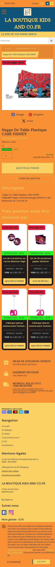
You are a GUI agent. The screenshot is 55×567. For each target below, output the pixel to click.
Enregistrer (36, 114)
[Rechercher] (51, 40)
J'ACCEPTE (41, 561)
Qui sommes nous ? (11, 437)
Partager (18, 114)
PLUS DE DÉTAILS (41, 281)
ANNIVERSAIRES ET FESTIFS (25, 48)
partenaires (7, 445)
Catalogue (7, 430)
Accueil (8, 48)
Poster (27, 121)
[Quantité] (7, 156)
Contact (35, 3)
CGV (4, 441)
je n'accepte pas (14, 561)
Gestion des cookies (10, 471)
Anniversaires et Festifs (14, 138)
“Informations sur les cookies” (20, 550)
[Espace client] (42, 3)
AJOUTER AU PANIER (27, 168)
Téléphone (7, 499)
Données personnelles (11, 475)
